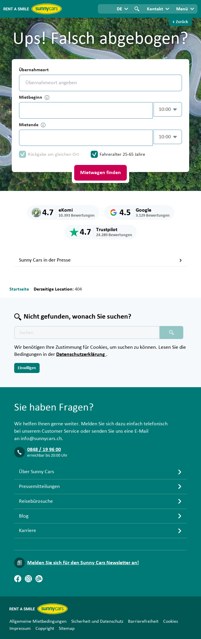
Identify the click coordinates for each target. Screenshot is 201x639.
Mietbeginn (34, 97)
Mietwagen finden (100, 172)
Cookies (170, 621)
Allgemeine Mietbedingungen (38, 621)
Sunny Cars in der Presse (100, 260)
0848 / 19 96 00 (44, 449)
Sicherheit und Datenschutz (97, 621)
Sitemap (66, 628)
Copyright (44, 628)
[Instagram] (28, 578)
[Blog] (39, 578)
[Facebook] (17, 578)
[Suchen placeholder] (171, 332)
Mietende (32, 124)
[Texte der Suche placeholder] (87, 332)
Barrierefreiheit (143, 621)
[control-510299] (86, 110)
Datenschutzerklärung (81, 354)
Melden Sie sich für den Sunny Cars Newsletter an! (83, 562)
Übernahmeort (34, 69)
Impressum (20, 628)
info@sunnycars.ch (41, 438)
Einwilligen (27, 368)
